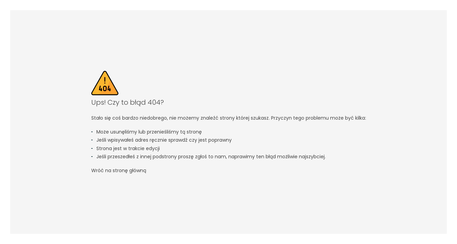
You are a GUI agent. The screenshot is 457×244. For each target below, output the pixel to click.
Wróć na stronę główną (118, 170)
